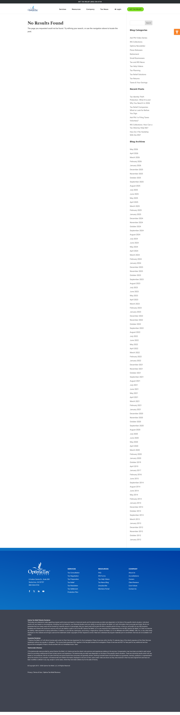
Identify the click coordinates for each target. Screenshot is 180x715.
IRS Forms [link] (102, 576)
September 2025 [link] (137, 182)
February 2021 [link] (136, 405)
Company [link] (97, 9)
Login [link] (125, 9)
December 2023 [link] (136, 267)
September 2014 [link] (137, 483)
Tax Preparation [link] (73, 579)
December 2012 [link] (136, 527)
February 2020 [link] (136, 454)
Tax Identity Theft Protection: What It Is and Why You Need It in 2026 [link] (140, 100)
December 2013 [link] (136, 507)
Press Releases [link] (136, 50)
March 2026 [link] (135, 157)
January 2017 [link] (135, 470)
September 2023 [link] (137, 279)
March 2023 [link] (135, 304)
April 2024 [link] (134, 251)
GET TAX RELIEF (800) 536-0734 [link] (90, 2)
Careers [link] (131, 579)
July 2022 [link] (134, 336)
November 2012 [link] (136, 531)
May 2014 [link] (134, 495)
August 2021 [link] (135, 381)
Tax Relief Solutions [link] (138, 74)
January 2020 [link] (135, 458)
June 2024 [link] (134, 243)
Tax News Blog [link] (103, 582)
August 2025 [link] (135, 186)
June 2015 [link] (134, 478)
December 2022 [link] (136, 316)
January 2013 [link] (135, 523)
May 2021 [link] (134, 393)
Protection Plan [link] (73, 592)
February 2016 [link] (136, 474)
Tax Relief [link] (71, 582)
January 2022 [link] (135, 361)
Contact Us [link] (132, 589)
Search (148, 23)
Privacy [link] (30, 672)
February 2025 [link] (136, 210)
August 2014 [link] (135, 487)
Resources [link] (82, 9)
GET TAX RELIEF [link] (142, 9)
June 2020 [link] (134, 438)
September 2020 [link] (137, 426)
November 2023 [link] (136, 271)
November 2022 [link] (136, 320)
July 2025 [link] (134, 190)
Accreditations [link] (134, 576)
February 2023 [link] (136, 308)
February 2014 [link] (136, 499)
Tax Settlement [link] (73, 589)
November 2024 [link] (136, 222)
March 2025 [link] (135, 206)
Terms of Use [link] (37, 672)
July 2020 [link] (134, 434)
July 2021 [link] (134, 385)
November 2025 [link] (136, 174)
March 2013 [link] (135, 519)
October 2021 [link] (135, 373)
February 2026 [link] (136, 161)
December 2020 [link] (136, 413)
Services (69, 9)
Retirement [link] (134, 54)
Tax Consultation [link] (73, 573)
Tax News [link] (111, 9)
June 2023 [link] (134, 291)
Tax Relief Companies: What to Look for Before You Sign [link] (139, 110)
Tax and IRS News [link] (137, 62)
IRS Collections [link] (136, 42)
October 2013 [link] (135, 511)
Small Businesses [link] (137, 58)
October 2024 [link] (135, 226)
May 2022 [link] (134, 344)
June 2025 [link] (134, 194)
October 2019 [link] (135, 462)
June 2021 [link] (134, 389)
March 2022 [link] (135, 352)
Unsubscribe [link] (102, 586)
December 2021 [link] (136, 365)
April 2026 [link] (134, 153)
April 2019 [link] (134, 466)
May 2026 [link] (134, 149)
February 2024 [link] (136, 259)
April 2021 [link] (134, 397)
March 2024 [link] (135, 255)
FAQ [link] (99, 573)
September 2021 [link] (137, 377)
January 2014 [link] (135, 503)
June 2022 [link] (134, 340)
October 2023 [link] (135, 275)
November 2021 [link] (136, 369)
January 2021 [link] (135, 409)
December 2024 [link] (136, 218)
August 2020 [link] (135, 430)
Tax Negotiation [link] (73, 576)
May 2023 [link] (134, 295)
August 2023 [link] (135, 283)
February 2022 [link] (136, 356)
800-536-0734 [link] (34, 585)
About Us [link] (132, 573)
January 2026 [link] (135, 165)
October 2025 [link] (135, 178)
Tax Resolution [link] (73, 586)
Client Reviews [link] (134, 582)
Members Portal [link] (103, 589)
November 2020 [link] (136, 417)
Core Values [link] (133, 586)
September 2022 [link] (137, 328)
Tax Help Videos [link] (136, 66)
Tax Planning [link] (135, 70)
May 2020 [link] (134, 442)
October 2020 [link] (135, 422)
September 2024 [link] (137, 230)
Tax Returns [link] (135, 78)
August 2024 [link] (135, 234)
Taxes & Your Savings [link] (138, 82)
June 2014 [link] (134, 491)
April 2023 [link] (134, 300)
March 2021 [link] (135, 401)
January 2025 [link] (135, 214)
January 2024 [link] (135, 263)
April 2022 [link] (134, 348)
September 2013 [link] (137, 515)
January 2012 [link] (135, 539)
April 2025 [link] (134, 202)
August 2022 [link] (135, 332)
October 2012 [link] (135, 535)
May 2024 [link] (134, 247)
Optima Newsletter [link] (137, 46)
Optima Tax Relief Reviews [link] (51, 672)
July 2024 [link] (134, 239)
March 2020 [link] (135, 450)
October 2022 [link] (135, 324)
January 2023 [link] (135, 312)
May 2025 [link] (134, 198)
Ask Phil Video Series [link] (138, 38)
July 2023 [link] (134, 287)
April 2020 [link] (134, 446)
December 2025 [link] (136, 169)
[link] (177, 32)
